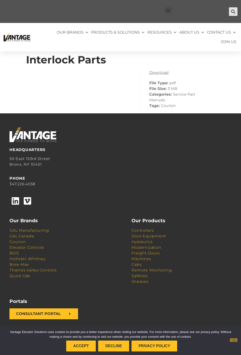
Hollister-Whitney (27, 259)
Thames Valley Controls (33, 270)
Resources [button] (162, 32)
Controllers (142, 230)
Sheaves (139, 281)
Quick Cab (19, 276)
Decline (113, 346)
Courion (17, 242)
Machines (141, 259)
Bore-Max (19, 264)
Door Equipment (148, 236)
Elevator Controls (26, 247)
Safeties (139, 276)
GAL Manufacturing (29, 230)
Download (159, 72)
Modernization (146, 247)
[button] (168, 10)
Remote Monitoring (151, 270)
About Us (192, 32)
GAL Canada (21, 236)
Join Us (228, 42)
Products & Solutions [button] (118, 32)
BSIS (14, 253)
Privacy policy (154, 346)
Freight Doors (145, 253)
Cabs (136, 264)
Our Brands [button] (73, 32)
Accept (81, 346)
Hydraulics (142, 242)
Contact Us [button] (221, 32)
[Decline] (233, 340)
